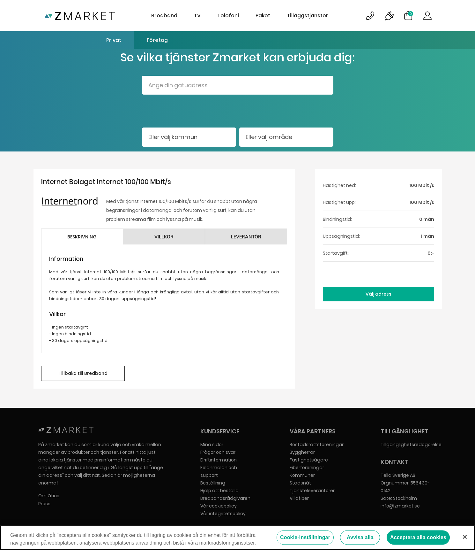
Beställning (212, 483)
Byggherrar (302, 452)
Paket (263, 15)
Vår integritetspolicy (223, 513)
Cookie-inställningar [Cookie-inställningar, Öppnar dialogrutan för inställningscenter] (305, 538)
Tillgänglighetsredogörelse (411, 444)
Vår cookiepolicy (218, 506)
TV (197, 15)
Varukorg (410, 13)
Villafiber (299, 498)
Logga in (427, 15)
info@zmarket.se (400, 506)
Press (44, 503)
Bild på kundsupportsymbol (370, 15)
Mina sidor (211, 444)
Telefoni (228, 15)
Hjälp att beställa (219, 490)
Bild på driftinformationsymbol (389, 15)
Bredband (164, 15)
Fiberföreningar (307, 467)
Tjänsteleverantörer (312, 490)
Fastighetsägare (309, 460)
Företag (157, 40)
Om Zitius (48, 495)
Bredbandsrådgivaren (225, 498)
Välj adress (378, 294)
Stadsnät (300, 483)
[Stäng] (465, 537)
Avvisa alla (360, 538)
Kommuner (302, 475)
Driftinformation (218, 460)
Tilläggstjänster (307, 15)
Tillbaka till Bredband (83, 373)
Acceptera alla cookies (418, 538)
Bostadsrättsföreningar (317, 444)
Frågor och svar (217, 452)
